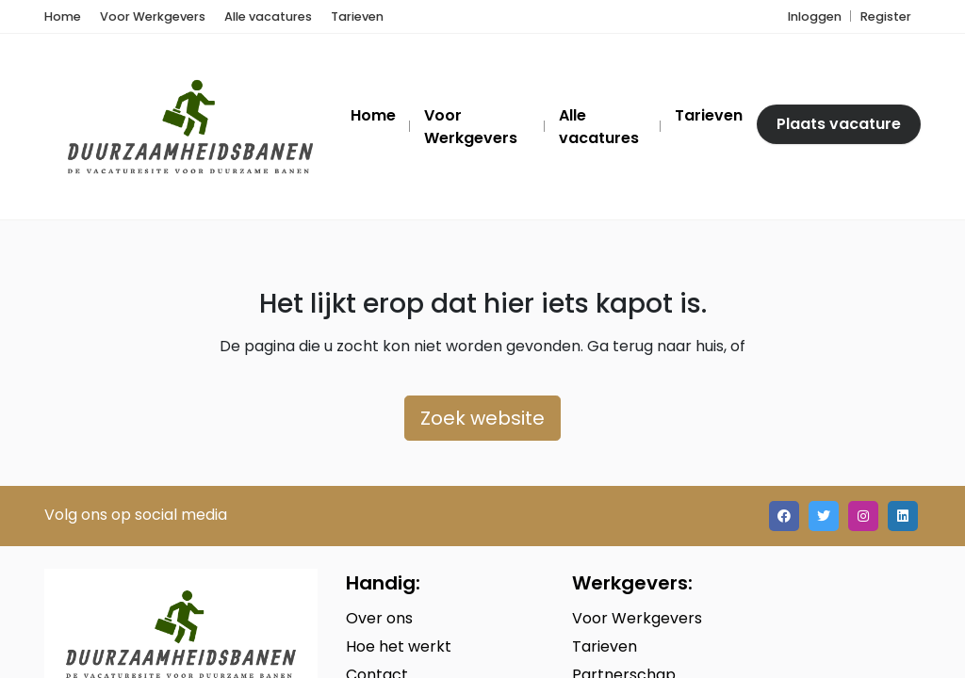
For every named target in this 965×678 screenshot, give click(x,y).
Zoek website (482, 418)
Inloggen (815, 16)
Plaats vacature (839, 124)
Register (885, 16)
